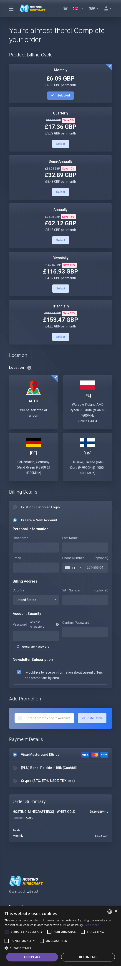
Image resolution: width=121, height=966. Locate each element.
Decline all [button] (88, 957)
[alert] (60, 936)
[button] (60, 948)
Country (18, 590)
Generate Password (33, 646)
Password (20, 624)
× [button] (116, 911)
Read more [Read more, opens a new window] (92, 925)
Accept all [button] (32, 957)
